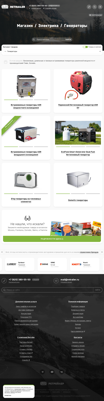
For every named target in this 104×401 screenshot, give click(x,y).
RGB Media (38, 396)
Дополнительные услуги (26, 301)
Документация (78, 313)
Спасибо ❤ (26, 360)
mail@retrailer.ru (54, 5)
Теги (35, 392)
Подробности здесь (52, 239)
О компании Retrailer (26, 337)
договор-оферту (10, 392)
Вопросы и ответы (78, 310)
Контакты (78, 337)
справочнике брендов (89, 252)
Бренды (78, 324)
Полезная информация (78, 301)
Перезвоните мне (14, 282)
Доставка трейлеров (26, 310)
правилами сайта (20, 389)
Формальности (44, 392)
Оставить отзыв (25, 353)
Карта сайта (56, 392)
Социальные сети (78, 349)
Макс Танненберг (65, 396)
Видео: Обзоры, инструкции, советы (78, 321)
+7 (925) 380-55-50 (38, 6)
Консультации (26, 313)
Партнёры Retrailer (26, 342)
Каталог (78, 328)
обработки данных (16, 391)
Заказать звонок (36, 8)
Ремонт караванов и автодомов (26, 321)
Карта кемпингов (77, 331)
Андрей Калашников (52, 396)
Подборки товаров (78, 306)
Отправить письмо (50, 8)
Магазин (25, 25)
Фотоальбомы (78, 317)
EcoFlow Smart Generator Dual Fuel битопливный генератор (78, 153)
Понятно (8, 395)
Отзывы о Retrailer (26, 349)
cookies (7, 391)
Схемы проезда (78, 353)
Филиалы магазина (78, 356)
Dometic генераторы (78, 200)
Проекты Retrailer (26, 346)
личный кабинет (80, 396)
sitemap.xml (66, 392)
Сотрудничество (26, 356)
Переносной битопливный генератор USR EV (78, 106)
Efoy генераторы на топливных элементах (26, 200)
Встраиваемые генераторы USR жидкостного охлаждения (26, 106)
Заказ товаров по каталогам (26, 306)
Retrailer (42, 381)
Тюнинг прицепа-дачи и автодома (26, 324)
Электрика (48, 25)
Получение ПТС (26, 317)
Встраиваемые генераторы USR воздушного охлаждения (26, 153)
